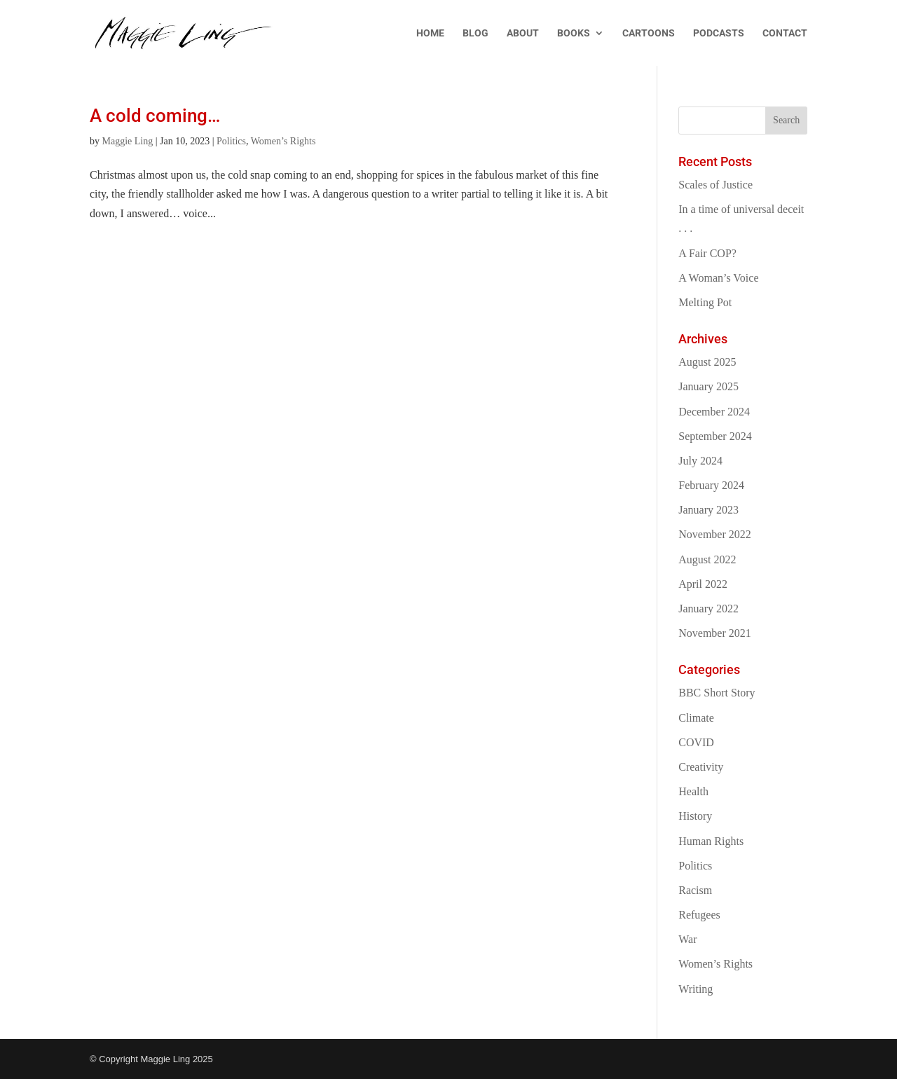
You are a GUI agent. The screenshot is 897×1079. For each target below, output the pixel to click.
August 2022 (707, 559)
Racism (695, 890)
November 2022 (714, 534)
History (695, 816)
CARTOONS (648, 33)
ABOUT (523, 33)
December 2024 (714, 412)
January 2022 (708, 608)
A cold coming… (155, 115)
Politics (231, 141)
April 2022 (702, 584)
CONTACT (784, 33)
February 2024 (711, 485)
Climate (696, 718)
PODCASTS (718, 33)
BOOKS (573, 33)
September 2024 (714, 436)
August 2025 (707, 362)
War (687, 939)
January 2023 (708, 510)
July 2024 (700, 461)
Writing (695, 989)
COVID (696, 742)
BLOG (475, 33)
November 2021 (714, 633)
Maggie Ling (127, 141)
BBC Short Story (716, 693)
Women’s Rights (283, 141)
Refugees (699, 915)
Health (693, 791)
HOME (430, 33)
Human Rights (711, 841)
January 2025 (708, 386)
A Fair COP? (707, 253)
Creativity (700, 767)
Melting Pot (705, 302)
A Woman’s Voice (718, 278)
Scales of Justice (715, 185)
